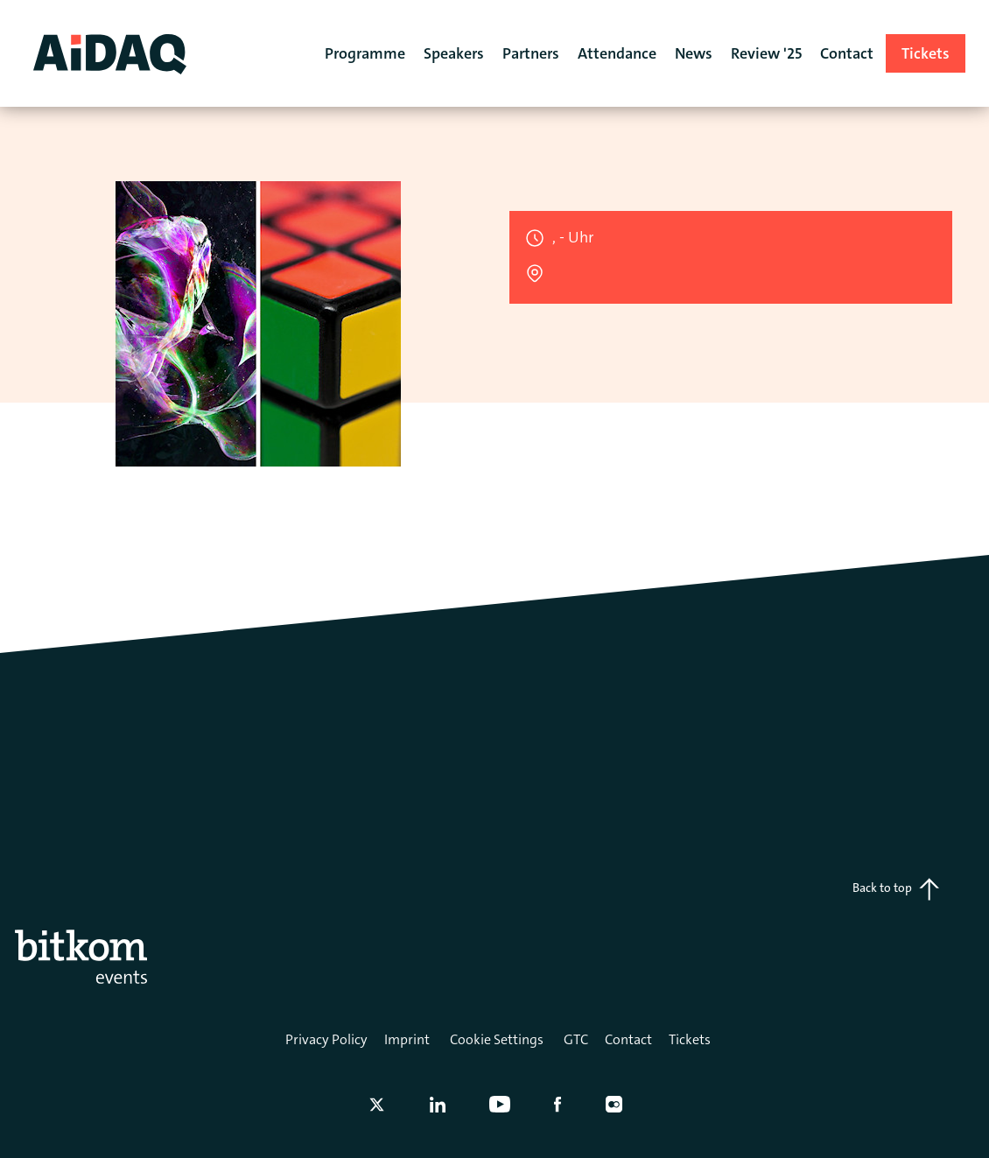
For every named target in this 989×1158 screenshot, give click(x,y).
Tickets (690, 1039)
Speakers (454, 53)
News (693, 53)
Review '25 (766, 53)
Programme (365, 53)
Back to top (895, 889)
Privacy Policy (326, 1039)
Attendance (617, 53)
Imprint (407, 1039)
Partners (530, 53)
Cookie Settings (497, 1039)
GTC (576, 1039)
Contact (628, 1039)
